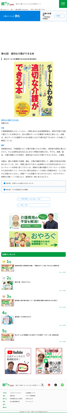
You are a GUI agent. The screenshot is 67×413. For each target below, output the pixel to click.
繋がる (5, 407)
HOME (5, 393)
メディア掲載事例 (30, 396)
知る (4, 396)
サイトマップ (29, 401)
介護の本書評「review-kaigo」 (22, 9)
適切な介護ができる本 (10, 120)
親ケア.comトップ (5, 9)
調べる (5, 398)
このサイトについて (15, 393)
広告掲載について (30, 393)
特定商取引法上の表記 (16, 398)
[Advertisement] (33, 38)
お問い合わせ (29, 398)
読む (12, 9)
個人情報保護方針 (15, 401)
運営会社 (12, 396)
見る (4, 404)
